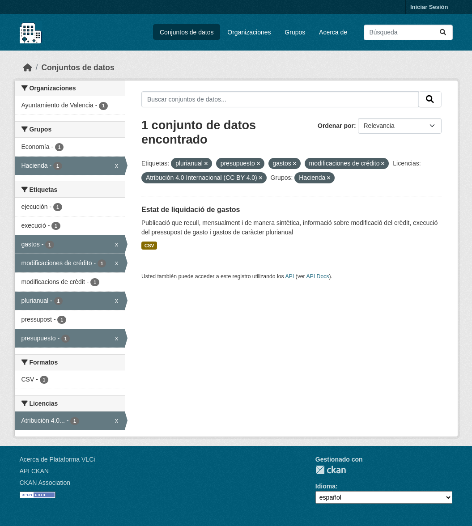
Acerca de (333, 32)
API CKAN (34, 471)
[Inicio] (27, 67)
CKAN (330, 470)
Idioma (325, 486)
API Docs (317, 276)
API (289, 276)
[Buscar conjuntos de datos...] (408, 32)
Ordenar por (336, 125)
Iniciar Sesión (429, 7)
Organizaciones (249, 32)
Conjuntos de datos (187, 32)
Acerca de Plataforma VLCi (57, 459)
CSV (149, 245)
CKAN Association (45, 482)
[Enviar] (443, 32)
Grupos (295, 32)
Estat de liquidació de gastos (190, 209)
